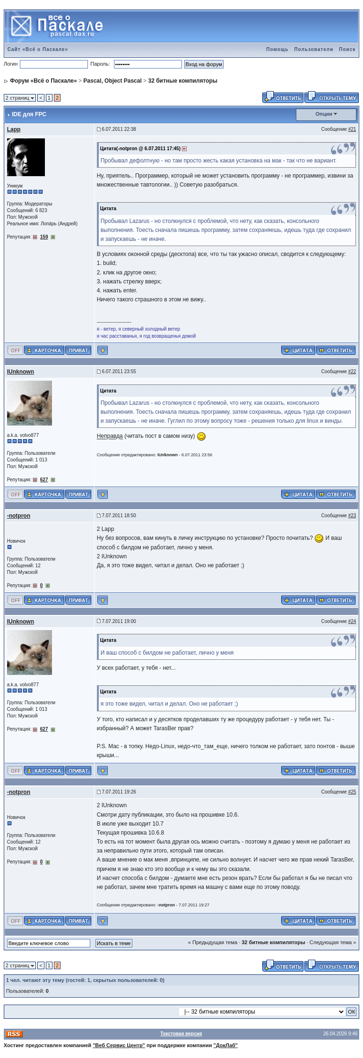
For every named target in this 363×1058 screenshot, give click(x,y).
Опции (324, 114)
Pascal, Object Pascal (112, 80)
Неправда (110, 436)
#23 (352, 515)
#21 (352, 129)
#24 (352, 621)
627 (44, 479)
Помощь (277, 49)
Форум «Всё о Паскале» (43, 80)
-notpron (18, 515)
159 (44, 236)
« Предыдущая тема (212, 942)
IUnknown (20, 371)
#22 (352, 371)
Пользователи (313, 49)
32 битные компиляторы (182, 80)
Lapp (14, 129)
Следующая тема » (333, 942)
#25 (352, 791)
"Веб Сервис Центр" (119, 1045)
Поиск (347, 49)
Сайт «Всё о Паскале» (38, 49)
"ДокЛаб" (226, 1045)
